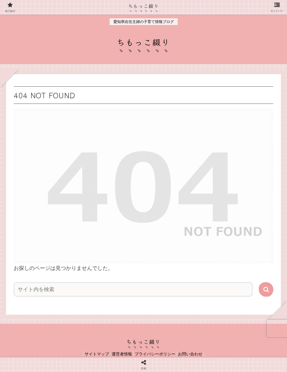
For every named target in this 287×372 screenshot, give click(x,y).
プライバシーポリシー (156, 354)
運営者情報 (120, 354)
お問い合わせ (195, 354)
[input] (133, 289)
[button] (266, 289)
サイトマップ (91, 354)
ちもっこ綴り (143, 5)
